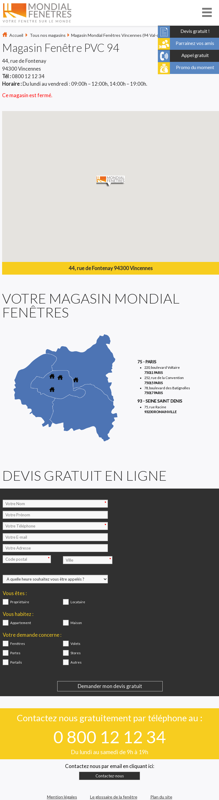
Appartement (20, 623)
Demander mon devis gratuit (110, 686)
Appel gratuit (195, 54)
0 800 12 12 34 (109, 736)
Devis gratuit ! (195, 30)
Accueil (16, 35)
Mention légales (62, 796)
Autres (76, 662)
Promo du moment (195, 66)
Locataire (77, 602)
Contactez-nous (109, 775)
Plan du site (161, 796)
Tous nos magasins (48, 35)
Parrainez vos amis (195, 42)
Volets (75, 643)
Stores (75, 653)
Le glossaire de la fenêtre (113, 796)
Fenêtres (17, 643)
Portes (15, 653)
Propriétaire (19, 602)
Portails (16, 662)
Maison (76, 623)
